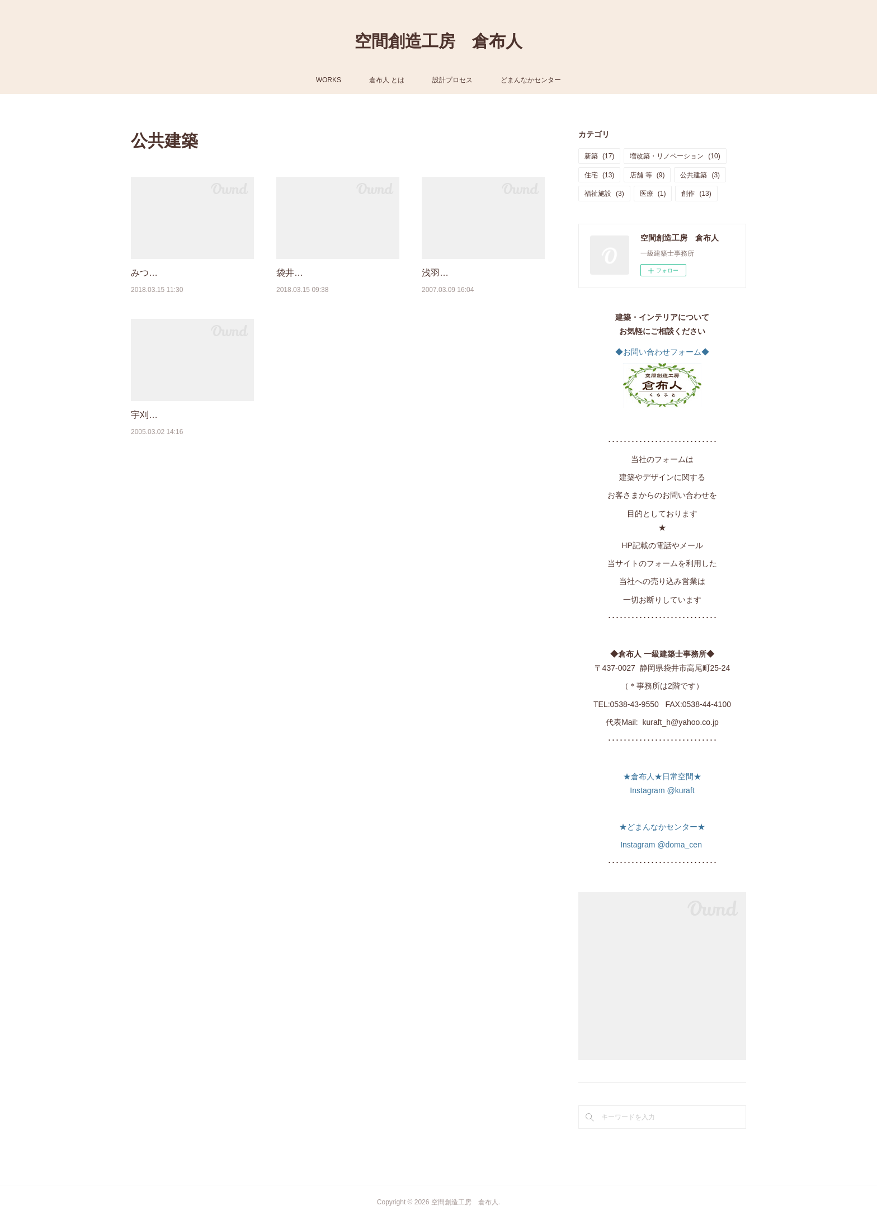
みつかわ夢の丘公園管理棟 (184, 272)
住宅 (599, 175)
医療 (653, 193)
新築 (599, 156)
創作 (696, 193)
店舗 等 (647, 175)
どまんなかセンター (531, 80)
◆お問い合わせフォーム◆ (662, 351)
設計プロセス (452, 80)
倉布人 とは (386, 80)
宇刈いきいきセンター (175, 415)
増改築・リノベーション (675, 156)
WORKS (328, 80)
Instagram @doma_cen (662, 844)
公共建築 (700, 175)
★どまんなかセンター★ (662, 826)
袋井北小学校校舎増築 (321, 272)
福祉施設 (604, 193)
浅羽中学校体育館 (457, 272)
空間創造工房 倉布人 (438, 41)
